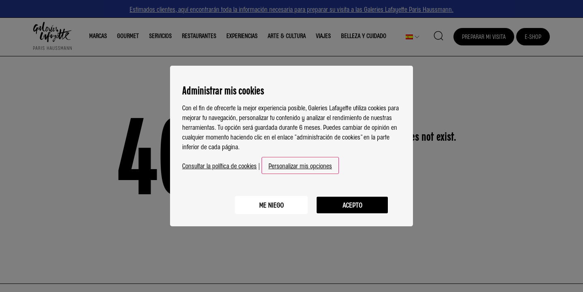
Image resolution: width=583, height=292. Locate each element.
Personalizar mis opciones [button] (300, 165)
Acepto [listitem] (352, 205)
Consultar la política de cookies (219, 165)
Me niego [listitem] (271, 205)
